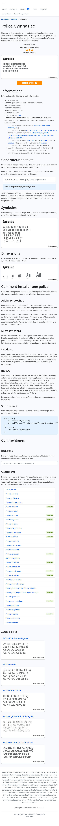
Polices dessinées (12, 541)
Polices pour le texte (13, 579)
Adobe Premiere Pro (49, 130)
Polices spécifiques (13, 597)
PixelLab (42, 143)
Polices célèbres (12, 507)
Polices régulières (12, 519)
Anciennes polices (13, 558)
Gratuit (4, 9)
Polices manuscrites (13, 545)
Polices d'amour (12, 614)
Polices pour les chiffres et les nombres (21, 588)
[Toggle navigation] (4, 3)
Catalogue (13, 9)
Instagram (30, 140)
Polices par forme (12, 605)
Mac (43, 125)
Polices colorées (12, 622)
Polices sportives (12, 554)
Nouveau (25, 9)
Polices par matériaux (14, 601)
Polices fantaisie (12, 515)
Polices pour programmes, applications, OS (22, 592)
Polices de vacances (13, 532)
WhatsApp (45, 140)
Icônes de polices (12, 575)
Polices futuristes (12, 562)
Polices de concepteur (14, 502)
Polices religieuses (13, 609)
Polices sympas (11, 511)
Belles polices (11, 489)
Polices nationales (13, 618)
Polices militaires (12, 498)
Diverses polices (12, 537)
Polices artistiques (13, 567)
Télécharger (29, 83)
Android (11, 128)
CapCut (11, 143)
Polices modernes (12, 549)
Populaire (43, 9)
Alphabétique (6, 14)
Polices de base (12, 524)
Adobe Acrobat (37, 133)
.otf (19, 115)
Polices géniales (12, 494)
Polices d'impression (14, 528)
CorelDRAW (18, 138)
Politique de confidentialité (25, 807)
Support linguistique (21, 14)
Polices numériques (13, 571)
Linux (48, 125)
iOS (16, 128)
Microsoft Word (40, 135)
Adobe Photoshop (33, 130)
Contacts (40, 807)
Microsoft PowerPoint (24, 135)
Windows (37, 125)
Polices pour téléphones (15, 584)
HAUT (35, 9)
